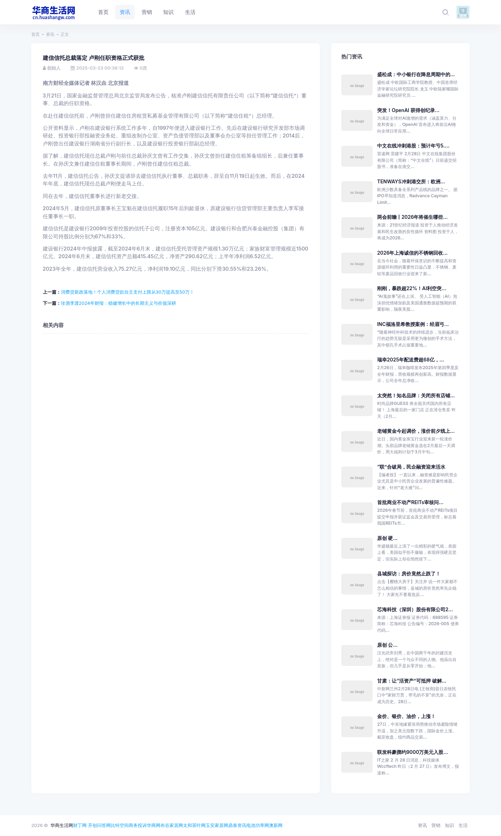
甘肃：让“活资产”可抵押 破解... (411, 681)
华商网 (153, 825)
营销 (435, 825)
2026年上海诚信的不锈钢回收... (412, 253)
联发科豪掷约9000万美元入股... (412, 752)
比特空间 (120, 825)
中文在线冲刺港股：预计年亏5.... (413, 146)
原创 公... (387, 645)
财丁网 (80, 825)
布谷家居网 (171, 825)
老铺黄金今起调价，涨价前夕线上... (416, 431)
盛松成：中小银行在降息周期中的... (416, 74)
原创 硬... (387, 538)
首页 (35, 34)
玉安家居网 (217, 825)
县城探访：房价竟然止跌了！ (408, 573)
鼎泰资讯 (237, 825)
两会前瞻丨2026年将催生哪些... (412, 217)
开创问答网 (99, 825)
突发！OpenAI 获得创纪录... (408, 110)
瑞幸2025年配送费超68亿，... (410, 360)
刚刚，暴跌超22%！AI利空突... (411, 288)
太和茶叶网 (194, 825)
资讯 (50, 34)
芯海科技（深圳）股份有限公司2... (415, 609)
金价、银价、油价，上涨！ (406, 716)
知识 (449, 825)
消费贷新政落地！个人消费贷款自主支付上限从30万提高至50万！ (127, 292)
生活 (463, 825)
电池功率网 (257, 825)
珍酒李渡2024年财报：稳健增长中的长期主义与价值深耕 (118, 303)
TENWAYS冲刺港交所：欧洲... (411, 181)
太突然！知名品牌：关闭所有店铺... (416, 395)
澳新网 (276, 825)
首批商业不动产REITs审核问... (410, 502)
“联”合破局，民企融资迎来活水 (411, 467)
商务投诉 (138, 825)
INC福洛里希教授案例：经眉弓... (413, 324)
